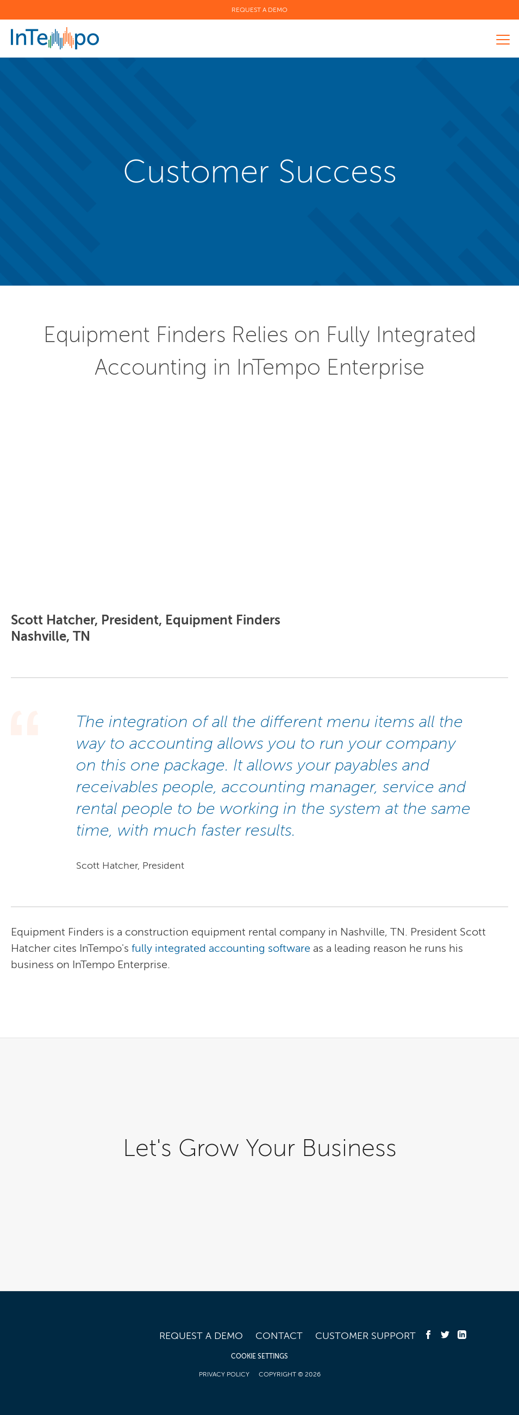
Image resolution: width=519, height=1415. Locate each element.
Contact (279, 1336)
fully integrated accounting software (221, 948)
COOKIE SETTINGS (259, 1356)
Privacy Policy (224, 1374)
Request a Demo (259, 10)
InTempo (55, 38)
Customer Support (365, 1336)
